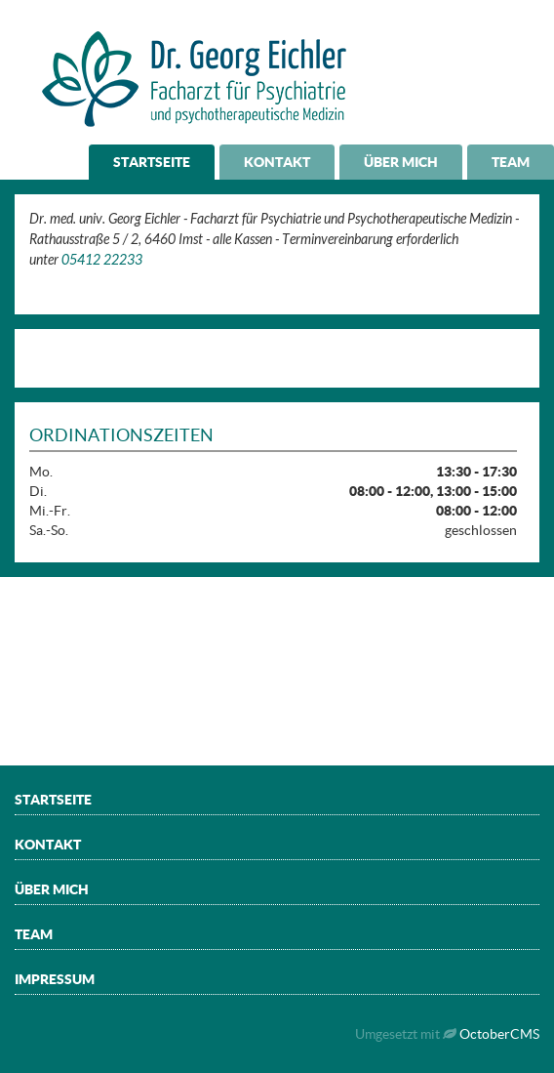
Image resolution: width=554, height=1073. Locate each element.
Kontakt (277, 162)
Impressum (55, 979)
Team (511, 162)
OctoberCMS (499, 1034)
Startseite (151, 162)
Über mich (401, 162)
